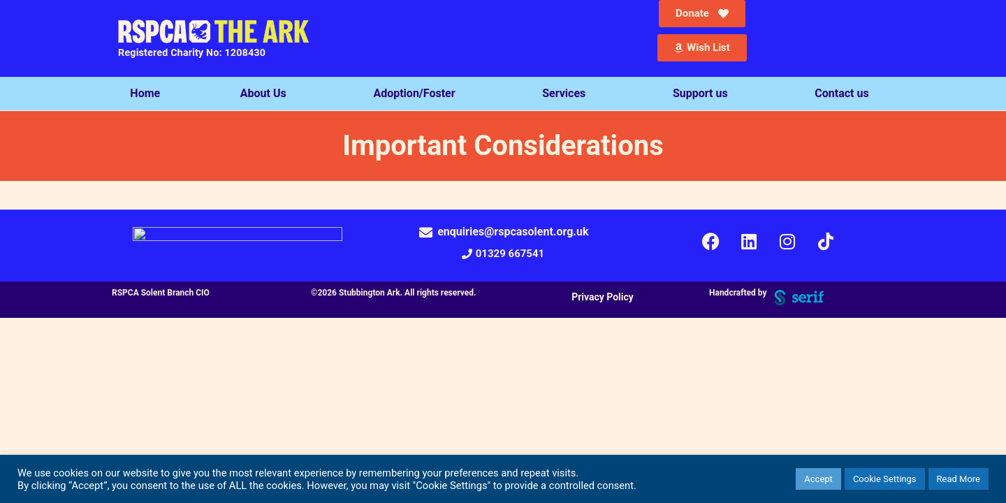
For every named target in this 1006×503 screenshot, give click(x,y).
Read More (958, 479)
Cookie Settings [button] (885, 479)
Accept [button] (818, 479)
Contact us (845, 94)
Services (567, 94)
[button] (503, 254)
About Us (266, 94)
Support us (704, 94)
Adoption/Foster (417, 94)
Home (145, 93)
